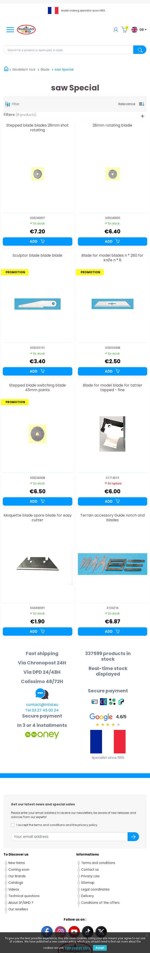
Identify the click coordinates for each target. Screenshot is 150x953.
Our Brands (17, 876)
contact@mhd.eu (42, 704)
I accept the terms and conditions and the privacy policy (57, 825)
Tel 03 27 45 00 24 (42, 710)
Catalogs (15, 882)
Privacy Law (90, 876)
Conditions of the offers (100, 903)
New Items (16, 863)
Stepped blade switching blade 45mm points (37, 388)
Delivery (87, 896)
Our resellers (18, 909)
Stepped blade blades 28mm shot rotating (37, 128)
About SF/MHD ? (20, 903)
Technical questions (24, 896)
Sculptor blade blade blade (37, 255)
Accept (100, 948)
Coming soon (18, 869)
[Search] (75, 49)
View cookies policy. (78, 948)
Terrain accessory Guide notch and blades (112, 518)
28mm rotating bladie (112, 125)
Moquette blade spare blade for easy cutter (37, 518)
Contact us (90, 869)
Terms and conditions (98, 863)
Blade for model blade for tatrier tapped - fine (112, 388)
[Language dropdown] (139, 29)
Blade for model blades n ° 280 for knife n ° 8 (112, 258)
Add (37, 241)
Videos (13, 889)
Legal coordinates (95, 889)
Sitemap (87, 882)
